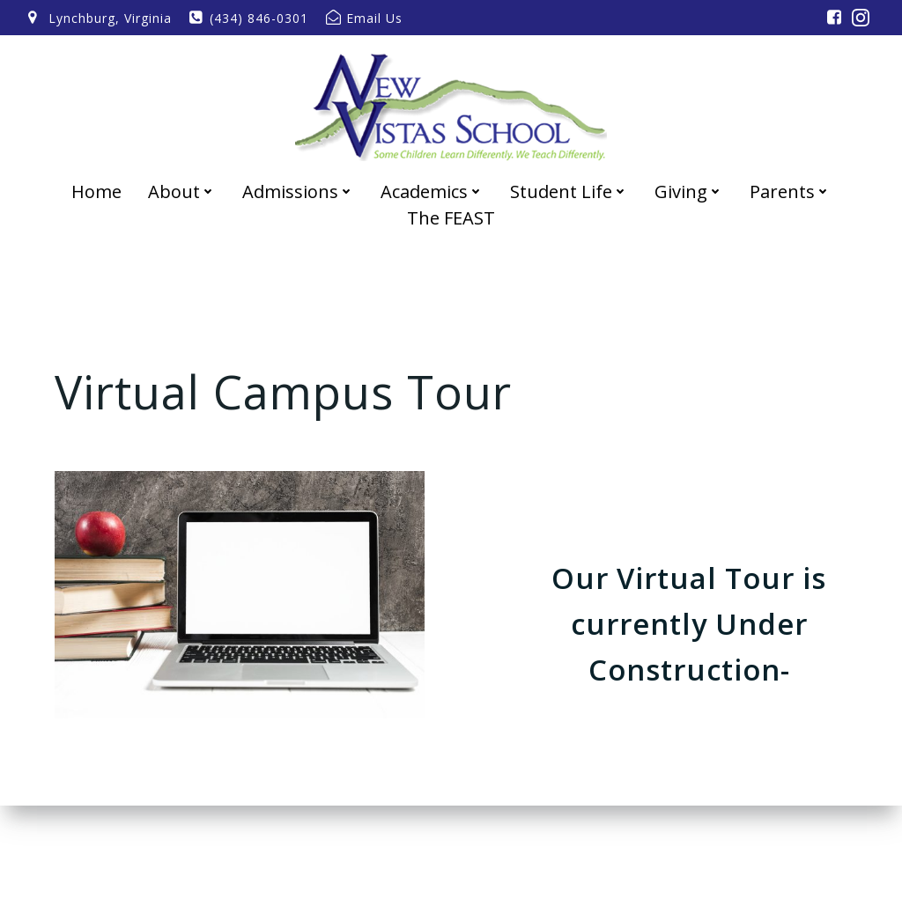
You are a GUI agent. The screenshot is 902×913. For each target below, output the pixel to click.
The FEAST (451, 218)
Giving (688, 191)
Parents (790, 191)
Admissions (298, 191)
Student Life (569, 191)
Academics (432, 191)
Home (96, 191)
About (182, 191)
